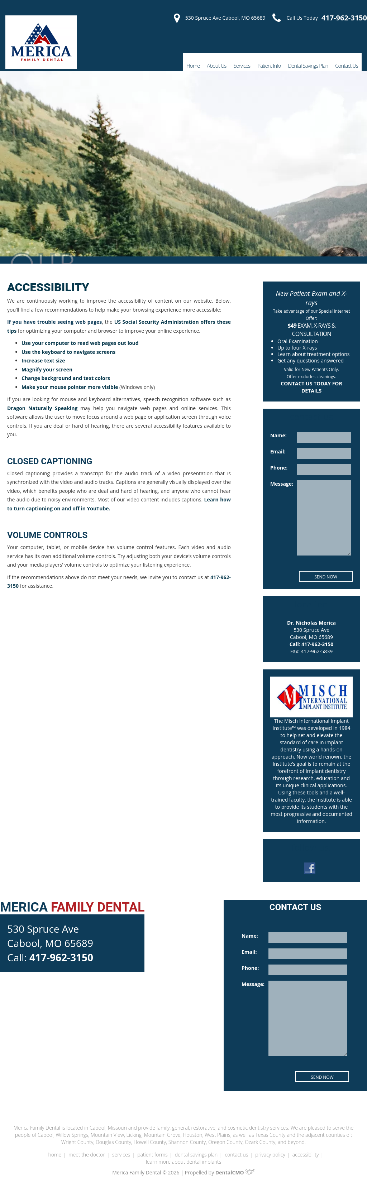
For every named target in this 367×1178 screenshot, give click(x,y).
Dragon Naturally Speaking (39, 408)
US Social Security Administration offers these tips (170, 322)
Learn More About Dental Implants (183, 1155)
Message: (281, 484)
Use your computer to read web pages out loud (78, 343)
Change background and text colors (64, 378)
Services (240, 65)
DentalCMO (233, 1165)
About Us (214, 65)
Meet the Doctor (87, 1147)
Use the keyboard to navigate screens (66, 352)
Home (191, 65)
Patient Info (267, 65)
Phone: (278, 468)
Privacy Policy (268, 1147)
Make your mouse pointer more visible (67, 387)
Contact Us (346, 65)
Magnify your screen (46, 369)
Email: (277, 452)
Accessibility (304, 1147)
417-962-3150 (344, 18)
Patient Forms (151, 1147)
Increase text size (42, 361)
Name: (278, 435)
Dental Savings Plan (307, 65)
